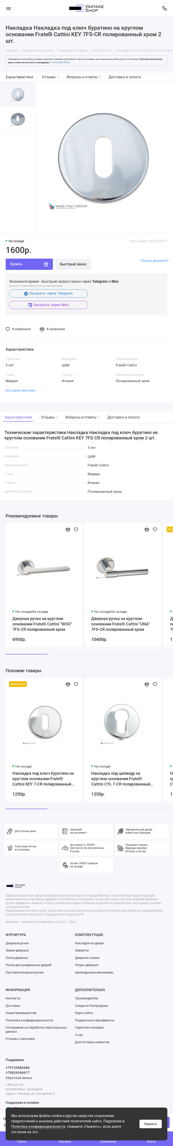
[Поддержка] (164, 8)
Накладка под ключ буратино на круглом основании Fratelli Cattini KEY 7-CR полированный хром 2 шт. (43, 779)
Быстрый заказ (73, 264)
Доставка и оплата (125, 77)
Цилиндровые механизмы (94, 972)
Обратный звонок (19, 1078)
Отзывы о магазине (20, 1039)
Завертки (82, 950)
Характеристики (19, 77)
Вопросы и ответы (84, 77)
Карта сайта (84, 1013)
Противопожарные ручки (24, 972)
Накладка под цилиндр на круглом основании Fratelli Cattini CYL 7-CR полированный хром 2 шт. (120, 779)
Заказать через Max (48, 305)
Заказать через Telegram (48, 293)
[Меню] (8, 8)
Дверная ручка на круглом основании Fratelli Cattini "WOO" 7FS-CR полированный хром (42, 624)
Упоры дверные (86, 965)
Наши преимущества (21, 1013)
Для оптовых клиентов (92, 1042)
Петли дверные (17, 958)
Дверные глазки (87, 958)
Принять (150, 1124)
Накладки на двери (89, 943)
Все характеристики (20, 390)
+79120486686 (18, 1068)
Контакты (13, 998)
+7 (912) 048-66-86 (60, 62)
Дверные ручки (17, 943)
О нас (79, 1035)
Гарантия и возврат (89, 1027)
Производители (86, 998)
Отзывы (50, 77)
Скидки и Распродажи (91, 1005)
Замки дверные (17, 950)
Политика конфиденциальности (38, 1126)
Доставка (13, 1005)
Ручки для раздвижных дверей (28, 965)
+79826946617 (18, 1073)
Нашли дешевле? (154, 261)
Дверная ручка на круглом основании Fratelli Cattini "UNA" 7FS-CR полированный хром (120, 624)
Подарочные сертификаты (94, 1020)
